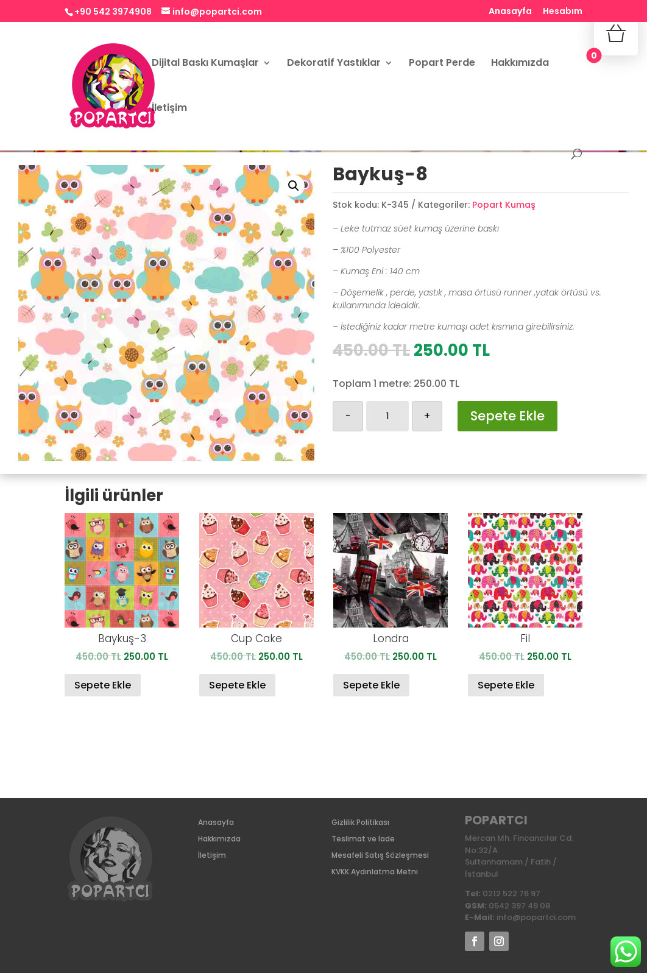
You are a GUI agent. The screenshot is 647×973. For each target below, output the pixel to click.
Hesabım (562, 12)
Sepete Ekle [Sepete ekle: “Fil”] (506, 685)
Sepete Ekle (507, 416)
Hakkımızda (520, 63)
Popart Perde (442, 63)
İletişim (169, 109)
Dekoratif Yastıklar (334, 63)
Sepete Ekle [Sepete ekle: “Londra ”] (371, 685)
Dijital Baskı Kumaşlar (205, 63)
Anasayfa (510, 12)
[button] (294, 186)
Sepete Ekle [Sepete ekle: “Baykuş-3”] (102, 685)
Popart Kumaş (504, 205)
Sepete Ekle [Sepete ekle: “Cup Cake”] (237, 685)
